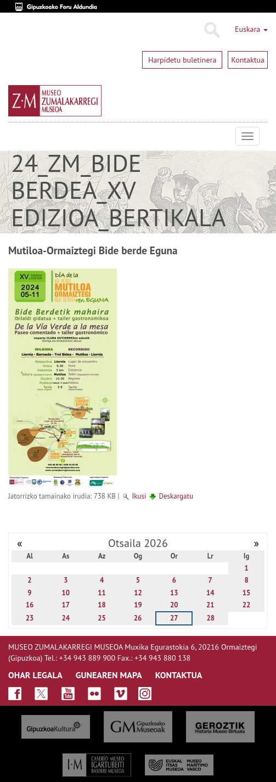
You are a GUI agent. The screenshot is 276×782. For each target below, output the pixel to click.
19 (138, 605)
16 (30, 605)
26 (138, 618)
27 (174, 618)
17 (66, 605)
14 (210, 592)
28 (210, 618)
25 (102, 618)
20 (174, 605)
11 (102, 592)
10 (66, 592)
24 (66, 618)
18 (102, 605)
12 (138, 592)
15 (247, 592)
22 (247, 605)
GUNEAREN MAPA (109, 674)
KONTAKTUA (178, 674)
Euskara (251, 29)
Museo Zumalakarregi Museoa (16, 136)
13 (174, 592)
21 (210, 605)
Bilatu (211, 30)
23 (30, 618)
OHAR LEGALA (35, 674)
